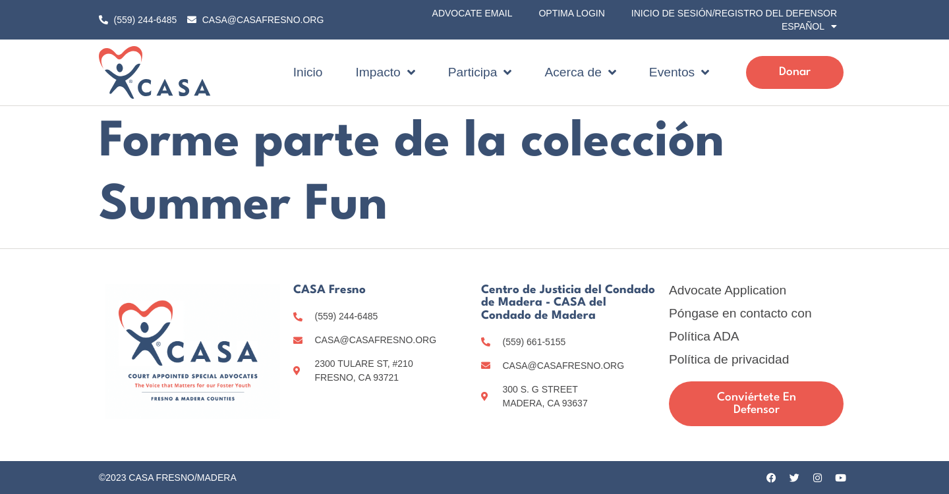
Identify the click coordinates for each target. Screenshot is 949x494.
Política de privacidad (729, 359)
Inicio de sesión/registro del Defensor (734, 13)
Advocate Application (727, 290)
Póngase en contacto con (740, 313)
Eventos (679, 72)
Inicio (308, 72)
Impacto (385, 72)
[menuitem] (809, 26)
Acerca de (580, 72)
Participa (480, 72)
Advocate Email (472, 13)
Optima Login (571, 13)
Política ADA (704, 336)
